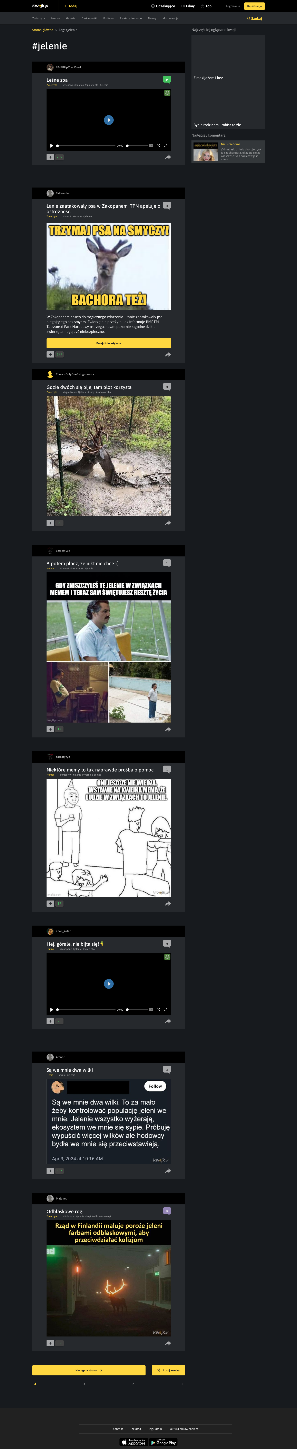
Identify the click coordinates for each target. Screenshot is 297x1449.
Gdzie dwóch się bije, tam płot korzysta (89, 387)
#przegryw (65, 774)
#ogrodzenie (70, 392)
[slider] (86, 146)
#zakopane (76, 216)
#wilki (62, 1075)
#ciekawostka (70, 85)
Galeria (71, 18)
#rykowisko (89, 949)
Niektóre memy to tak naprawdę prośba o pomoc (100, 770)
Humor (55, 18)
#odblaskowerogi (101, 1216)
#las (81, 85)
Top (208, 6)
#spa (87, 85)
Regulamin (155, 1428)
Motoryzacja (170, 18)
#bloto (94, 85)
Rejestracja (254, 6)
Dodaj (72, 6)
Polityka (108, 18)
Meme (50, 1075)
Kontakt (118, 1428)
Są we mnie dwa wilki (70, 1070)
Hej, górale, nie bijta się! (75, 944)
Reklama (135, 1428)
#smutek (64, 568)
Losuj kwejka (168, 1370)
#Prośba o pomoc (91, 774)
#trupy (91, 392)
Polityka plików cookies (183, 1428)
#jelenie (104, 85)
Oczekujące (165, 6)
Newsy (152, 18)
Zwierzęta (38, 18)
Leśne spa (57, 80)
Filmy (190, 6)
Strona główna (42, 30)
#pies (66, 216)
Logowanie (233, 6)
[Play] (52, 145)
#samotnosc (76, 568)
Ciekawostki (89, 18)
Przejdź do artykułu (108, 343)
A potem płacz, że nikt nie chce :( (82, 563)
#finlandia (69, 1216)
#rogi (88, 1216)
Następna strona (89, 1370)
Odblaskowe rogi (65, 1211)
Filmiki (50, 949)
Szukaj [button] (256, 18)
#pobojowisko (103, 392)
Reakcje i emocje (131, 18)
